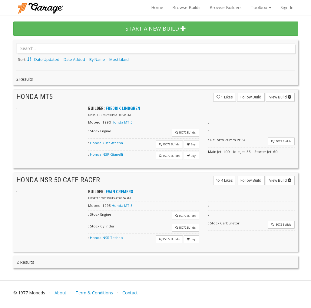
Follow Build (250, 97)
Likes (225, 97)
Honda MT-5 (122, 122)
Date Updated (46, 59)
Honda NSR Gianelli (106, 154)
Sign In (286, 7)
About (60, 293)
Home (157, 7)
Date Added (74, 59)
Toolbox (261, 7)
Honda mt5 (34, 96)
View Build (280, 97)
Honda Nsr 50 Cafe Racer (58, 180)
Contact (130, 293)
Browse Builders (226, 7)
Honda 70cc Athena (106, 143)
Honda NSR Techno (106, 237)
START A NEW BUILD (155, 28)
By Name (97, 59)
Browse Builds (186, 7)
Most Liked (119, 59)
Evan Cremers (119, 191)
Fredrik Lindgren (123, 108)
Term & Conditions (94, 293)
